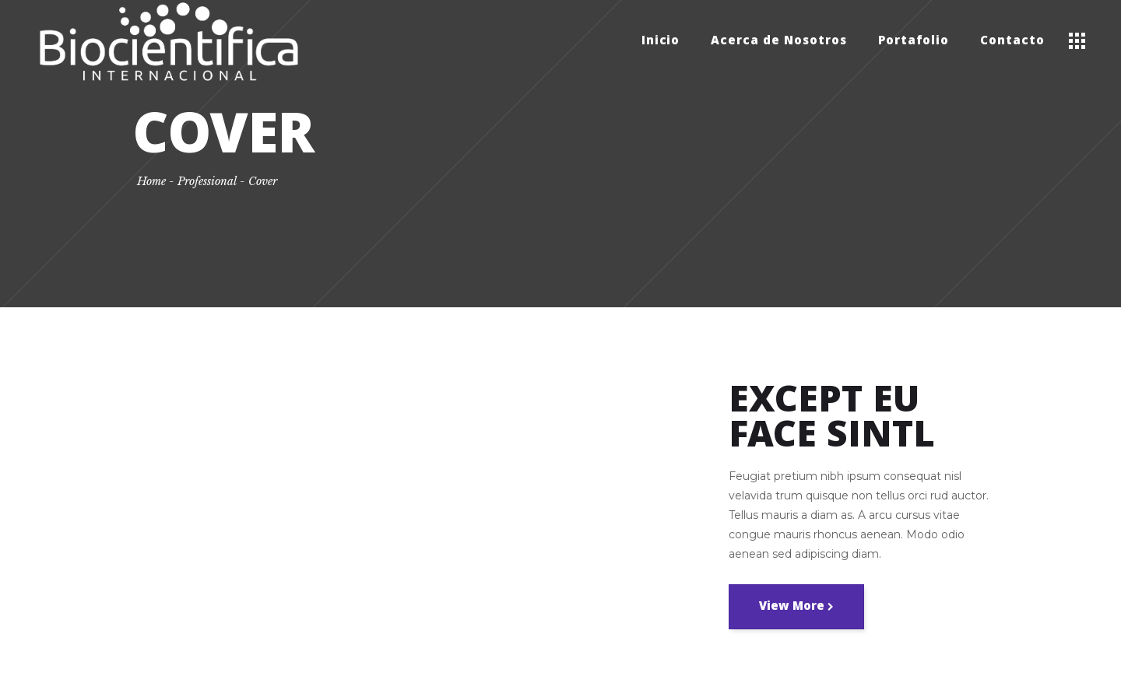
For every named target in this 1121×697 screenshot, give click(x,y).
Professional (207, 181)
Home (151, 181)
